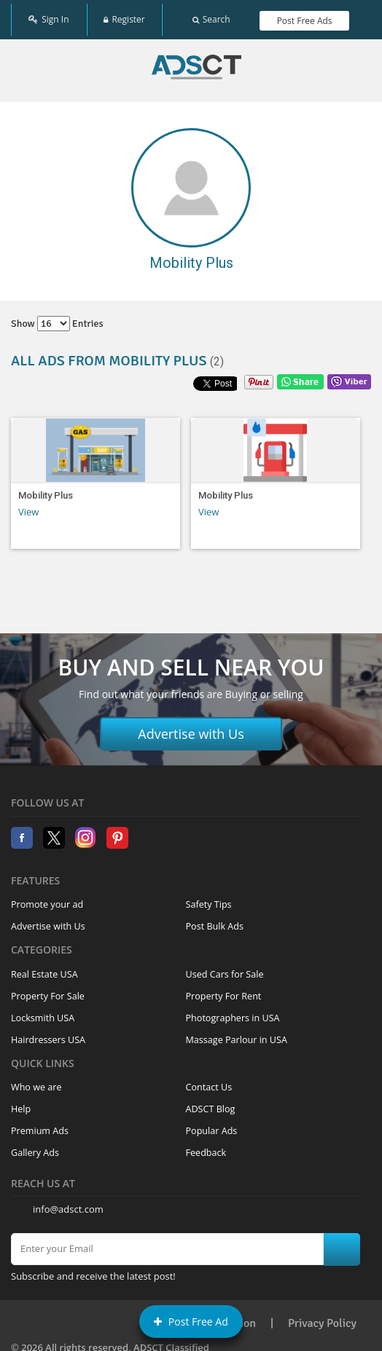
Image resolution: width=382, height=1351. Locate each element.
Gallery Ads (35, 1148)
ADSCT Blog (210, 1104)
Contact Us (209, 1083)
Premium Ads (40, 1126)
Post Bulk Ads (215, 922)
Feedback (206, 1148)
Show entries (57, 319)
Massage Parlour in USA (236, 1035)
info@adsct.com (68, 1204)
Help (21, 1104)
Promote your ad (47, 900)
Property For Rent (224, 991)
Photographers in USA (233, 1013)
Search (211, 16)
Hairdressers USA (48, 1035)
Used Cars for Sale (225, 969)
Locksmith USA (42, 1013)
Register (124, 16)
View (28, 506)
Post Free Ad (191, 1321)
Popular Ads (212, 1126)
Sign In (48, 16)
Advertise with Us (191, 729)
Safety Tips (209, 900)
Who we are (36, 1083)
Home (196, 62)
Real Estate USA (44, 969)
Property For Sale (48, 991)
